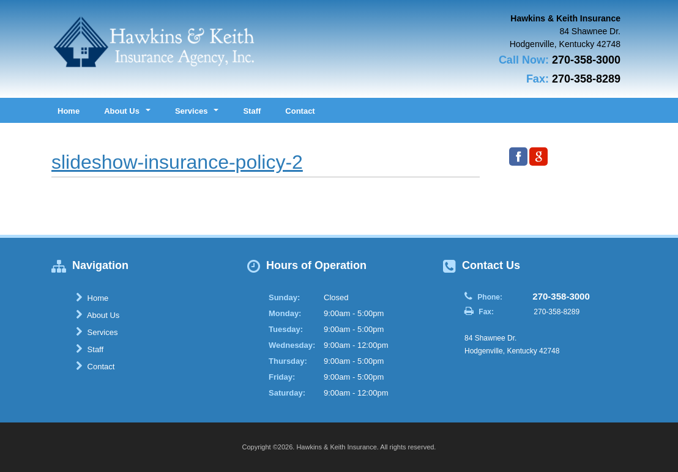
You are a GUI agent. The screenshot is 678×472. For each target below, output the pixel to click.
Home (69, 111)
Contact (300, 111)
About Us (97, 315)
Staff (252, 111)
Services (96, 332)
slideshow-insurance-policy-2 (177, 162)
